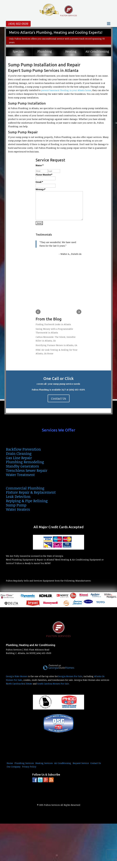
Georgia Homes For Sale (70, 676)
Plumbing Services (24, 763)
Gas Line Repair (19, 457)
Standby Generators (22, 466)
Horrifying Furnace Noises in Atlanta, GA (56, 345)
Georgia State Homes (16, 676)
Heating (70, 51)
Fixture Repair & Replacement (31, 492)
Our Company (14, 766)
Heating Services (44, 763)
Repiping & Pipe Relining (27, 500)
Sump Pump (16, 504)
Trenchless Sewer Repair (26, 470)
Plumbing (44, 51)
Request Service (81, 763)
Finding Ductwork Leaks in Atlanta (53, 324)
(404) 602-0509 (18, 23)
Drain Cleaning (19, 453)
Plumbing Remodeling (25, 461)
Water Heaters (18, 509)
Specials (18, 51)
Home (10, 763)
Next (78, 311)
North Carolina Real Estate (19, 683)
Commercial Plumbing (25, 488)
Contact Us (58, 398)
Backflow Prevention (23, 449)
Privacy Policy (29, 766)
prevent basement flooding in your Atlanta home (66, 90)
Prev (38, 311)
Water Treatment (20, 474)
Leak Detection (18, 496)
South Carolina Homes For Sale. (53, 683)
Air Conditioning (97, 51)
